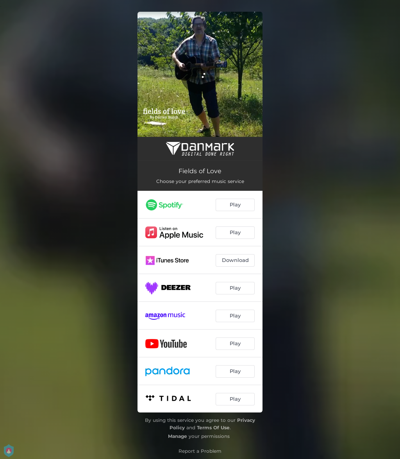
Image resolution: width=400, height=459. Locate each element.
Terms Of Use (213, 427)
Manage (177, 436)
